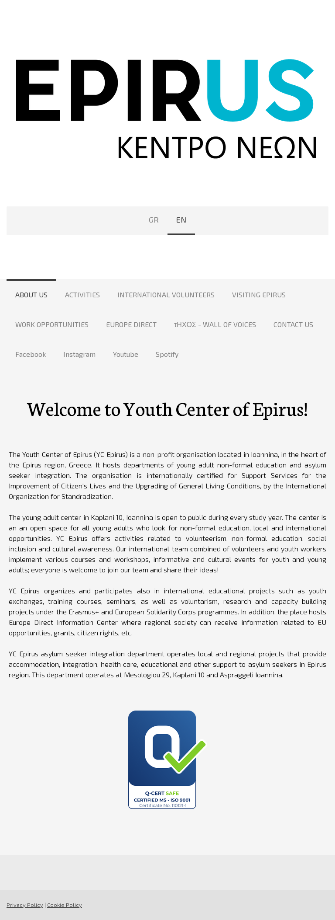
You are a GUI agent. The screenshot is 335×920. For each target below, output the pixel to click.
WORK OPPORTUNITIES (52, 324)
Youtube (125, 354)
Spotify (167, 354)
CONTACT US (293, 324)
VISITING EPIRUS (259, 294)
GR (154, 219)
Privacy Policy (25, 904)
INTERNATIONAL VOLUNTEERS (166, 294)
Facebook (30, 354)
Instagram (79, 354)
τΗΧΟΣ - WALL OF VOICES (215, 324)
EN (181, 219)
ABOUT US (31, 294)
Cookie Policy (64, 904)
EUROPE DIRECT (131, 324)
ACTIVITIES (82, 294)
